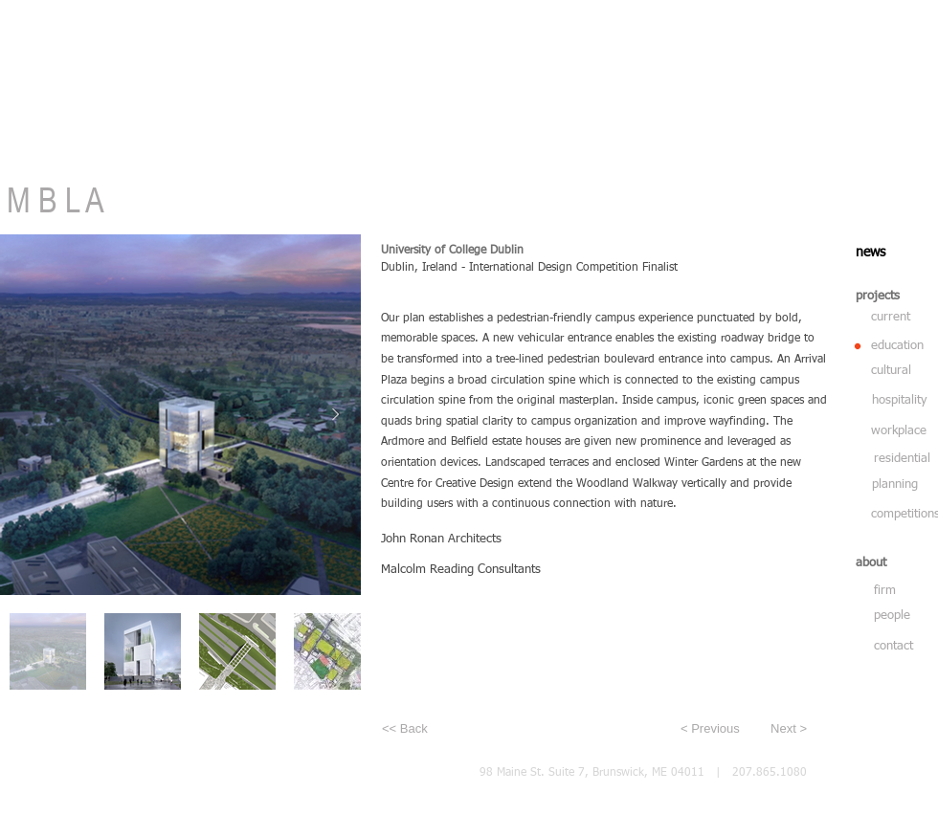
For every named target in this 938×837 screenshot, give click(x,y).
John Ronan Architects (441, 539)
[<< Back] (445, 729)
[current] (892, 317)
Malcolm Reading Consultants (461, 569)
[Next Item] (335, 414)
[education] (899, 346)
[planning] (902, 485)
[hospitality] (901, 400)
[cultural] (898, 371)
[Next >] (778, 729)
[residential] (902, 459)
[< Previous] (715, 729)
